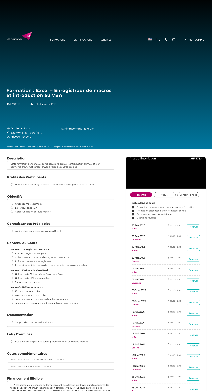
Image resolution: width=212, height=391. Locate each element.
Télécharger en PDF (45, 104)
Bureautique (31, 147)
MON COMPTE (196, 40)
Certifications (83, 40)
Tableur (41, 147)
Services (106, 40)
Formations (57, 40)
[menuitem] (149, 39)
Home (9, 147)
